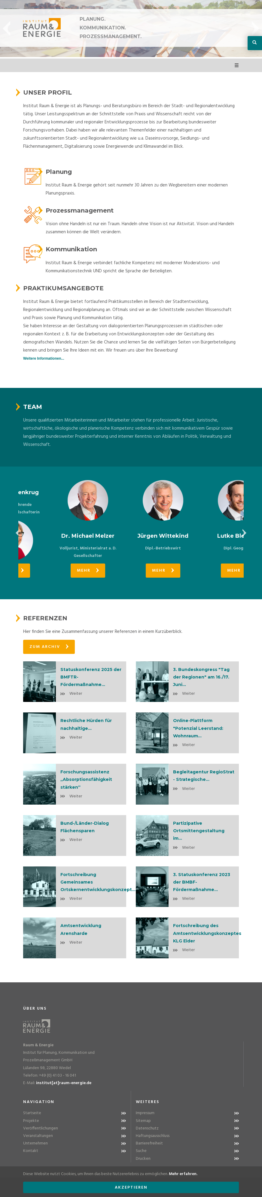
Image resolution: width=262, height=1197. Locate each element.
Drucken (143, 1158)
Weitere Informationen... (43, 358)
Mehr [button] (56, 570)
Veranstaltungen (38, 1135)
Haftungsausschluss (152, 1135)
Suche (141, 1150)
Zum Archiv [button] (49, 646)
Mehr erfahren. (183, 1174)
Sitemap (143, 1120)
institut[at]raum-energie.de (63, 1083)
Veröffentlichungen (40, 1128)
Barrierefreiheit (149, 1143)
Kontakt (30, 1150)
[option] (56, 529)
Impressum (145, 1113)
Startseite (32, 1113)
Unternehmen (35, 1143)
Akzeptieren (131, 1187)
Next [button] (255, 28)
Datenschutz (147, 1128)
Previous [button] (6, 28)
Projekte (31, 1120)
